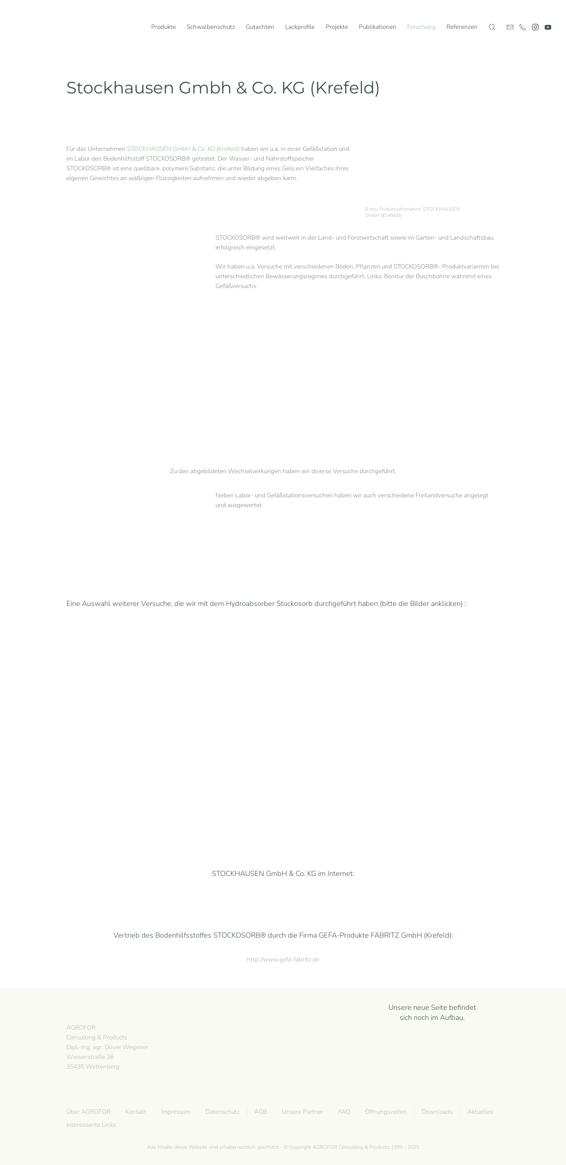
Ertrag (171, 800)
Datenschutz (222, 1112)
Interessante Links (90, 1125)
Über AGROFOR (88, 1112)
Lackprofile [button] (300, 27)
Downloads (436, 1112)
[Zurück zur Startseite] (42, 27)
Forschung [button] (421, 27)
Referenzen (462, 27)
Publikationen (377, 27)
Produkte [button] (163, 27)
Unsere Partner (302, 1112)
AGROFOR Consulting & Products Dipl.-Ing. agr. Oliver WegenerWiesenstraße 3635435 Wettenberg (107, 1047)
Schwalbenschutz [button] (211, 27)
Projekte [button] (337, 27)
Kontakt (135, 1112)
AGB (260, 1112)
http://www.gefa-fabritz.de (283, 959)
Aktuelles (479, 1112)
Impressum (175, 1112)
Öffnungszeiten (385, 1112)
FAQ (343, 1112)
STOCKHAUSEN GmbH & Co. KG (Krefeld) (183, 149)
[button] (492, 27)
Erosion (395, 677)
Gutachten (260, 27)
